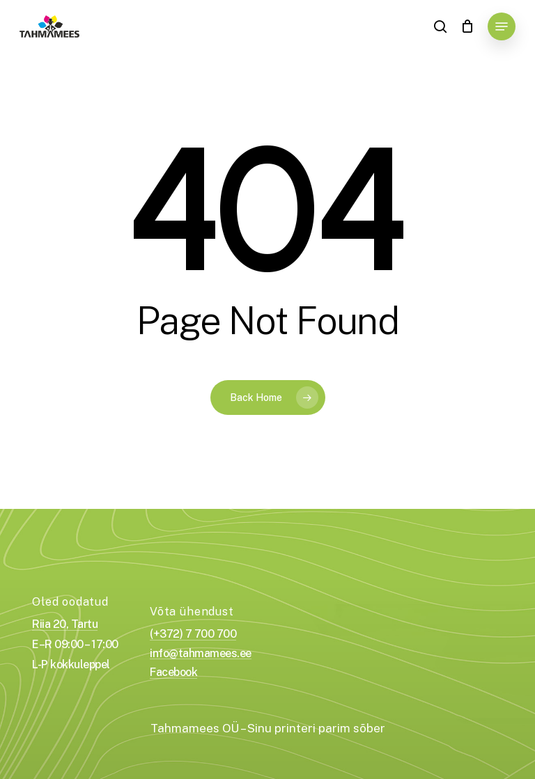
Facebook (173, 672)
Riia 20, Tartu (65, 624)
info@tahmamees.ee (200, 653)
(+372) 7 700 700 (193, 634)
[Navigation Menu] (501, 26)
